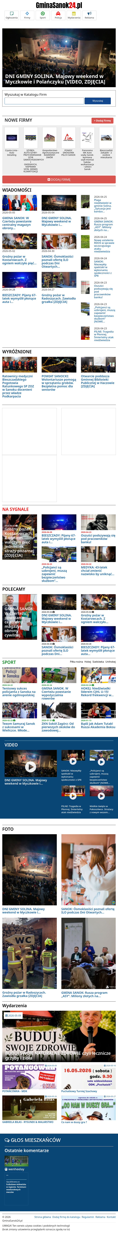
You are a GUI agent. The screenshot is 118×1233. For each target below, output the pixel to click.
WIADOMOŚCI (16, 190)
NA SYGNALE (15, 509)
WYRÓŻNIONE (17, 352)
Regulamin (88, 1217)
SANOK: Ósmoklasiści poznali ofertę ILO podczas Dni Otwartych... (57, 261)
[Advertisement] (28, 431)
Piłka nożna (76, 661)
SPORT (9, 662)
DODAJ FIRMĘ (59, 179)
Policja (58, 15)
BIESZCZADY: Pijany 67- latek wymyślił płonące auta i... (19, 298)
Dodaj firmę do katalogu (66, 1217)
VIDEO (11, 745)
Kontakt (111, 1217)
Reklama (89, 15)
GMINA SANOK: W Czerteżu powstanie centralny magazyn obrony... (17, 223)
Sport (43, 15)
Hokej (87, 661)
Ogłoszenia (12, 15)
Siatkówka (98, 661)
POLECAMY (13, 589)
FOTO (8, 829)
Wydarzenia (74, 15)
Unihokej (110, 661)
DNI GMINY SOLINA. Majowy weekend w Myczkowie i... (57, 221)
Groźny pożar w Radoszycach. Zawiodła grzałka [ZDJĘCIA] (59, 298)
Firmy (27, 15)
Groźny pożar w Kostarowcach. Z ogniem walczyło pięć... (19, 259)
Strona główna (42, 1217)
